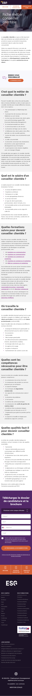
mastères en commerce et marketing (19, 261)
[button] (16, 676)
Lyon (2, 604)
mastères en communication (16, 255)
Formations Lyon (21, 606)
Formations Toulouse (22, 618)
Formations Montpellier (23, 609)
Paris (2, 611)
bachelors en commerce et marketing (14, 258)
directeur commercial (21, 289)
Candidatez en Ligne (27, 7)
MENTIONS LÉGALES (16, 687)
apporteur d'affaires (7, 298)
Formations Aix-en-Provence (22, 596)
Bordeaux (3, 600)
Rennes (3, 614)
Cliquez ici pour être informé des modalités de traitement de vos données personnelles (16, 555)
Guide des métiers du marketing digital (11, 660)
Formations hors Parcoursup (8, 658)
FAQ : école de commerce (7, 644)
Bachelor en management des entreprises (11, 653)
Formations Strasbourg (23, 620)
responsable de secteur (8, 287)
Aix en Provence (5, 595)
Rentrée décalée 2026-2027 (8, 662)
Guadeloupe (4, 625)
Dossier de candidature (16, 7)
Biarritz (3, 597)
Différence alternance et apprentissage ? (11, 651)
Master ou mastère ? (6, 646)
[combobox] (3, 527)
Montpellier (4, 607)
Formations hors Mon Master (8, 656)
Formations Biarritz (22, 602)
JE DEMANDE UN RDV (15, 80)
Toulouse (3, 620)
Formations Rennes (22, 613)
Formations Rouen (22, 615)
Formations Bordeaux (22, 599)
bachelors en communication (17, 252)
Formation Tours (21, 622)
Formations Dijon (21, 604)
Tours (2, 623)
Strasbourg (4, 618)
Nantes (3, 609)
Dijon (2, 602)
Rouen (3, 616)
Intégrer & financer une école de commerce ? (12, 649)
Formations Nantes (22, 611)
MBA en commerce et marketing (18, 263)
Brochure (5, 7)
